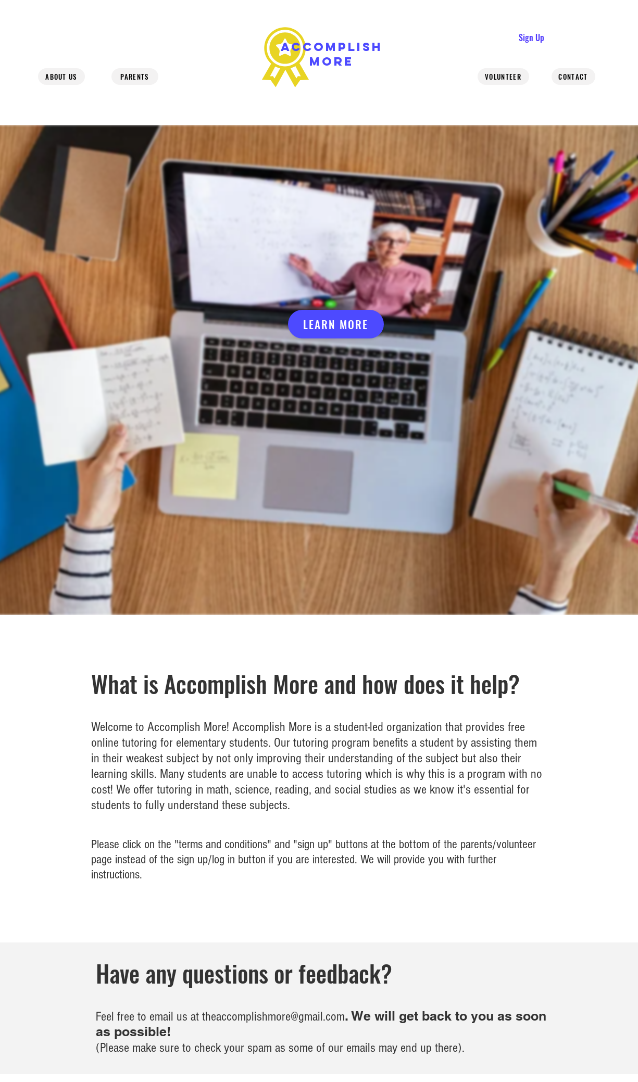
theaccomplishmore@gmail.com (273, 1016)
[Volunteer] (503, 76)
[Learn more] (336, 324)
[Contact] (573, 76)
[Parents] (134, 76)
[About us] (61, 76)
